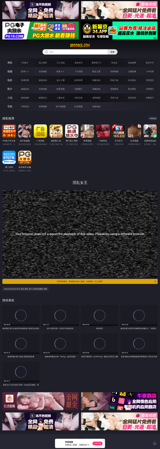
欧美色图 (61, 89)
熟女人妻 (96, 71)
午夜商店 (25, 106)
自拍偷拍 (43, 71)
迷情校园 (96, 97)
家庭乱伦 (43, 97)
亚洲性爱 (25, 80)
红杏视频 (78, 106)
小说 (9, 97)
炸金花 (114, 62)
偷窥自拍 (25, 89)
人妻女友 (61, 97)
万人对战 (61, 62)
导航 (9, 106)
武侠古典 (78, 97)
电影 (9, 80)
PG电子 (25, 62)
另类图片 (150, 89)
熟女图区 (132, 89)
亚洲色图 (43, 89)
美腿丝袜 (96, 89)
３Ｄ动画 (78, 71)
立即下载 (97, 443)
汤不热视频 (61, 106)
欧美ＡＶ (61, 71)
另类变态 (150, 80)
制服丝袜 (96, 80)
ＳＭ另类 (150, 71)
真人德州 (43, 62)
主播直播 (132, 71)
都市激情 (25, 97)
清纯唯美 (114, 89)
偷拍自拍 (43, 80)
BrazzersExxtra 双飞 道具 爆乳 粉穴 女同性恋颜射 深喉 (25, 289)
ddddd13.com (80, 45)
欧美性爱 (78, 80)
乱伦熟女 (132, 80)
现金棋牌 (132, 62)
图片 (9, 89)
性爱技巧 (150, 97)
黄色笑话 (132, 97)
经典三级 (114, 80)
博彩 (9, 62)
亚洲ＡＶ (25, 71)
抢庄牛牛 (150, 62)
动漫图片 (78, 89)
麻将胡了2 (96, 62)
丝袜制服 (114, 71)
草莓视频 (43, 106)
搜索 (112, 52)
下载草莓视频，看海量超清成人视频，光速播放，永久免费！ (106, 281)
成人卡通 (61, 80)
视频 (9, 71)
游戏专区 (78, 62)
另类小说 (114, 97)
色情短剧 (96, 106)
